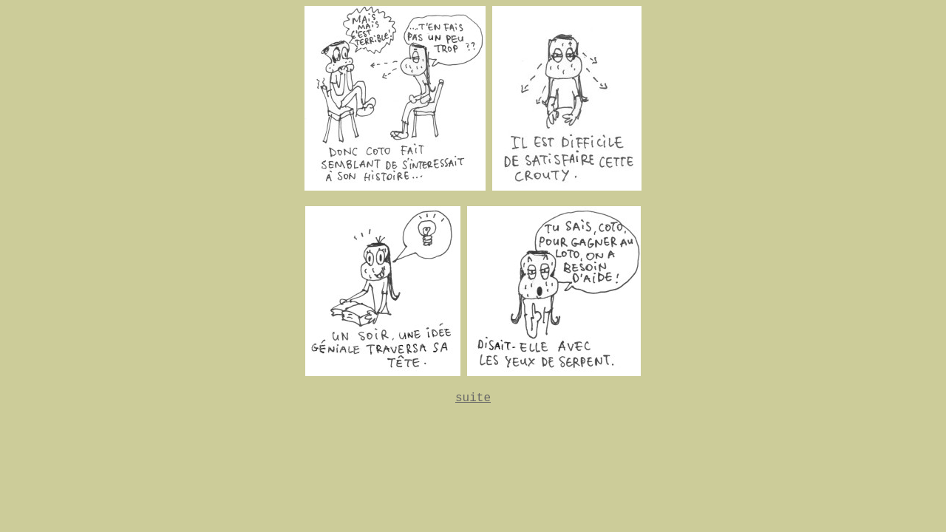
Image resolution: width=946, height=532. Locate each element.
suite (473, 398)
